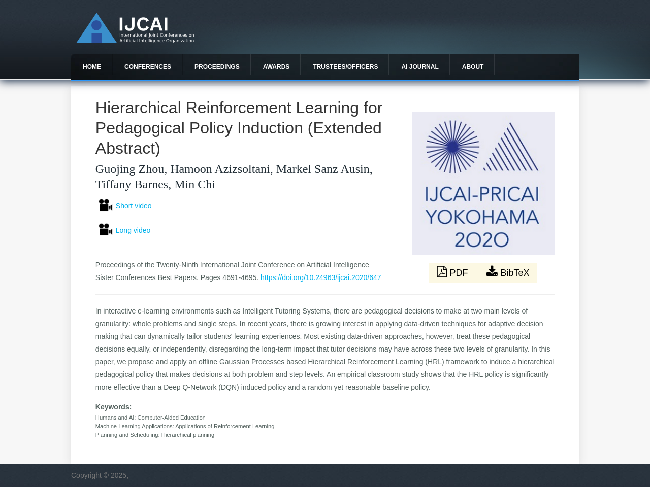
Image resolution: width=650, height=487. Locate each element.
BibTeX (507, 272)
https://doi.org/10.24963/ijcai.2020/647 (321, 277)
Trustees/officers (345, 67)
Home (92, 67)
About (473, 67)
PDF (453, 272)
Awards (276, 67)
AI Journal (419, 67)
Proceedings (217, 67)
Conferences (147, 67)
